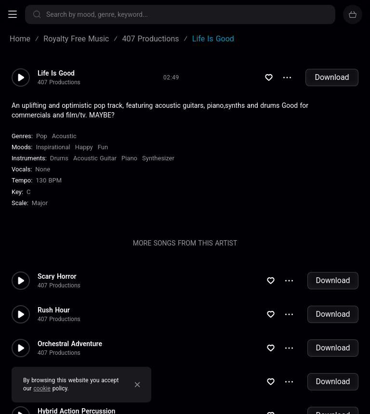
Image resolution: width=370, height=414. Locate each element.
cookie (42, 388)
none (42, 169)
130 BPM (49, 180)
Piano (129, 158)
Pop (41, 136)
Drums (59, 158)
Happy (84, 147)
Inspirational (53, 147)
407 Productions (59, 82)
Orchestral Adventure (70, 343)
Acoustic (64, 136)
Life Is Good (56, 73)
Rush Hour (54, 310)
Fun (103, 147)
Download (332, 77)
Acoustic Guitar (95, 158)
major (40, 203)
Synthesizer (158, 158)
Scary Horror (57, 276)
